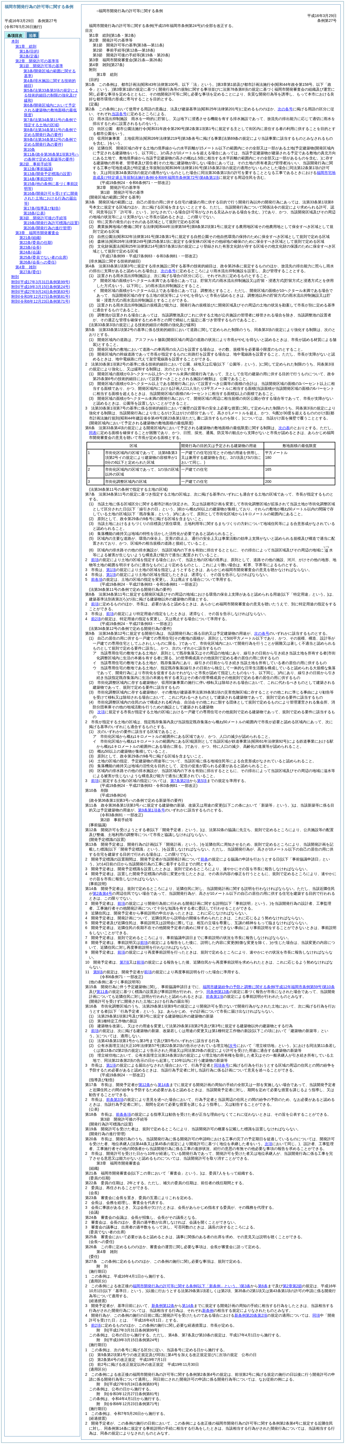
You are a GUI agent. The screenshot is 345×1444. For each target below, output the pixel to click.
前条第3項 (114, 1099)
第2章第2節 (292, 1286)
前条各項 (123, 1114)
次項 (101, 712)
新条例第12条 (163, 1305)
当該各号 (119, 114)
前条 (204, 859)
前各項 (96, 579)
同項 (316, 1315)
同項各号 (221, 1065)
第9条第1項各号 (151, 810)
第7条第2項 (180, 781)
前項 (95, 560)
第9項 (98, 972)
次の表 (284, 428)
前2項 (96, 619)
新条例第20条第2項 (250, 1315)
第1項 (111, 570)
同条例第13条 (218, 991)
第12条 (144, 1085)
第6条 (263, 1286)
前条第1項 (214, 996)
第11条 (102, 991)
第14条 (164, 1085)
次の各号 (285, 109)
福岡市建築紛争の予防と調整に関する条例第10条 (269, 987)
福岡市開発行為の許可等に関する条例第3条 (191, 1286)
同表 (92, 433)
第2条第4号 (102, 893)
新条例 (207, 1310)
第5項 (202, 781)
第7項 (124, 962)
